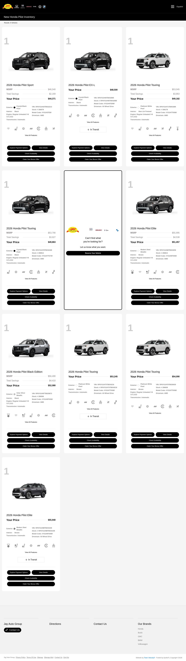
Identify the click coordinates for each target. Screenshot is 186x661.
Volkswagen (143, 644)
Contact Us (13, 630)
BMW (140, 640)
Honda (140, 629)
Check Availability (31, 154)
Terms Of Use (31, 657)
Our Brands (144, 623)
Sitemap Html (48, 657)
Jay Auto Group (9, 657)
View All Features (31, 135)
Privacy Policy (21, 657)
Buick (140, 633)
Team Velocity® (149, 658)
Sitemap (40, 657)
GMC (140, 636)
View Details (43, 148)
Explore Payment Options (19, 148)
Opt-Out (66, 657)
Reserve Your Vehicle (93, 253)
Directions (55, 623)
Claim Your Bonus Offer (31, 159)
